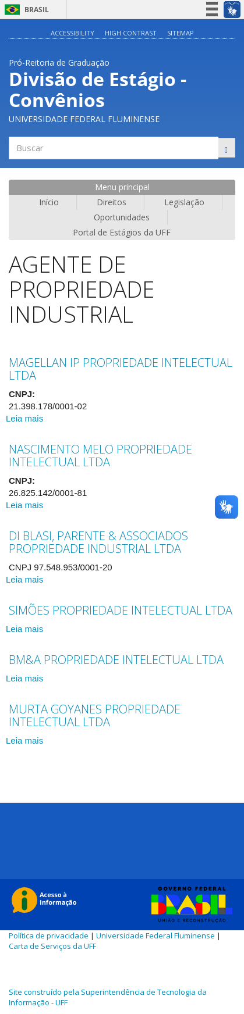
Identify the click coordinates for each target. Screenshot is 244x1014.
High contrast (131, 32)
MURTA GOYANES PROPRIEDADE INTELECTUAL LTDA (95, 715)
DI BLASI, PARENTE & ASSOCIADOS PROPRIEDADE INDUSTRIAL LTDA (98, 542)
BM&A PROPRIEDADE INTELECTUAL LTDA (116, 659)
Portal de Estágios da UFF (122, 232)
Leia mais (24, 418)
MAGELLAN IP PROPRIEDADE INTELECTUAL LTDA (120, 369)
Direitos (111, 202)
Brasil (24, 10)
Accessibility (72, 32)
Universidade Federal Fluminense (155, 935)
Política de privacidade (49, 935)
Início (49, 202)
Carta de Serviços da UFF (52, 946)
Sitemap (180, 32)
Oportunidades (122, 217)
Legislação (184, 202)
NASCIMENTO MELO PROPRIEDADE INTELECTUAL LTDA (100, 455)
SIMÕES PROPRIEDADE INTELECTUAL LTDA (120, 610)
